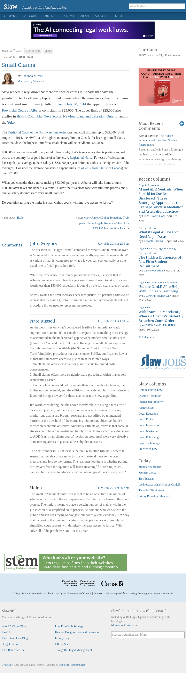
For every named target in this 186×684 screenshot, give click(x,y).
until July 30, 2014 (72, 104)
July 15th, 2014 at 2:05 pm (113, 243)
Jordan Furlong (153, 241)
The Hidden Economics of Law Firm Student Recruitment (158, 140)
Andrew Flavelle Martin (158, 325)
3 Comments (33, 50)
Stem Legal (64, 664)
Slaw (10, 6)
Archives (50, 16)
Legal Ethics (145, 307)
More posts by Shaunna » (30, 81)
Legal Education (147, 248)
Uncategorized (168, 282)
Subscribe (102, 16)
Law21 (6, 632)
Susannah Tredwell (155, 296)
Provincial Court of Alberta (22, 110)
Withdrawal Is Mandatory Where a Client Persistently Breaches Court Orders (161, 316)
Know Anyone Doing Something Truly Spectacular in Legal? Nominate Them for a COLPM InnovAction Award (103, 223)
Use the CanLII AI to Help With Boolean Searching (159, 289)
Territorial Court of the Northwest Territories (37, 132)
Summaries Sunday (150, 466)
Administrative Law (150, 389)
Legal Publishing (149, 437)
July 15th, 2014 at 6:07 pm (113, 487)
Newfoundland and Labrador (84, 116)
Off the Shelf (62, 644)
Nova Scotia (52, 116)
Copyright (6, 664)
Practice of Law (147, 227)
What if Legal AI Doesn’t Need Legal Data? (158, 234)
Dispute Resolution (149, 185)
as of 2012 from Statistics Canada (100, 168)
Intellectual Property (151, 401)
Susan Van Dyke (152, 270)
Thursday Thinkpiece (151, 490)
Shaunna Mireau (32, 76)
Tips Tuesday (146, 478)
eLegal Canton (10, 644)
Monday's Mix (147, 472)
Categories (30, 16)
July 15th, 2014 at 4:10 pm (113, 321)
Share (48, 50)
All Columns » (146, 337)
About (84, 16)
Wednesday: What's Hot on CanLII (159, 484)
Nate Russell (42, 321)
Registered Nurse (81, 157)
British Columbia (29, 116)
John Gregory (43, 243)
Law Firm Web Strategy (69, 626)
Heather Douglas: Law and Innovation (77, 632)
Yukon (11, 122)
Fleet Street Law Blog (15, 638)
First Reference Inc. (13, 650)
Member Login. (78, 664)
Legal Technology (149, 443)
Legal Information (149, 282)
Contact (68, 16)
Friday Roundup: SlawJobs (155, 496)
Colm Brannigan (153, 216)
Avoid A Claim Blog (14, 626)
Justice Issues (25, 56)
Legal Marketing (167, 248)
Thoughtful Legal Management (73, 650)
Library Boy (62, 638)
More (119, 16)
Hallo (20, 217)
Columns (10, 16)
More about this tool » (124, 625)
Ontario (112, 116)
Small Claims (18, 65)
